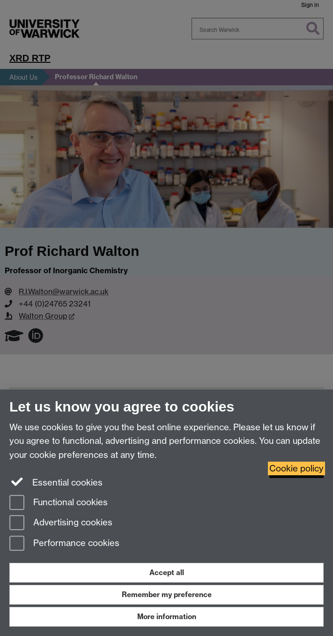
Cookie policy (296, 468)
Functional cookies (58, 503)
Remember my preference (167, 594)
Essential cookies (56, 482)
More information (166, 616)
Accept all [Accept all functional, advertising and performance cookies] (166, 572)
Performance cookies (64, 544)
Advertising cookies (60, 523)
